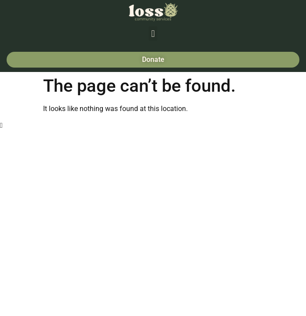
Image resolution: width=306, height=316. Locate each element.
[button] (153, 33)
